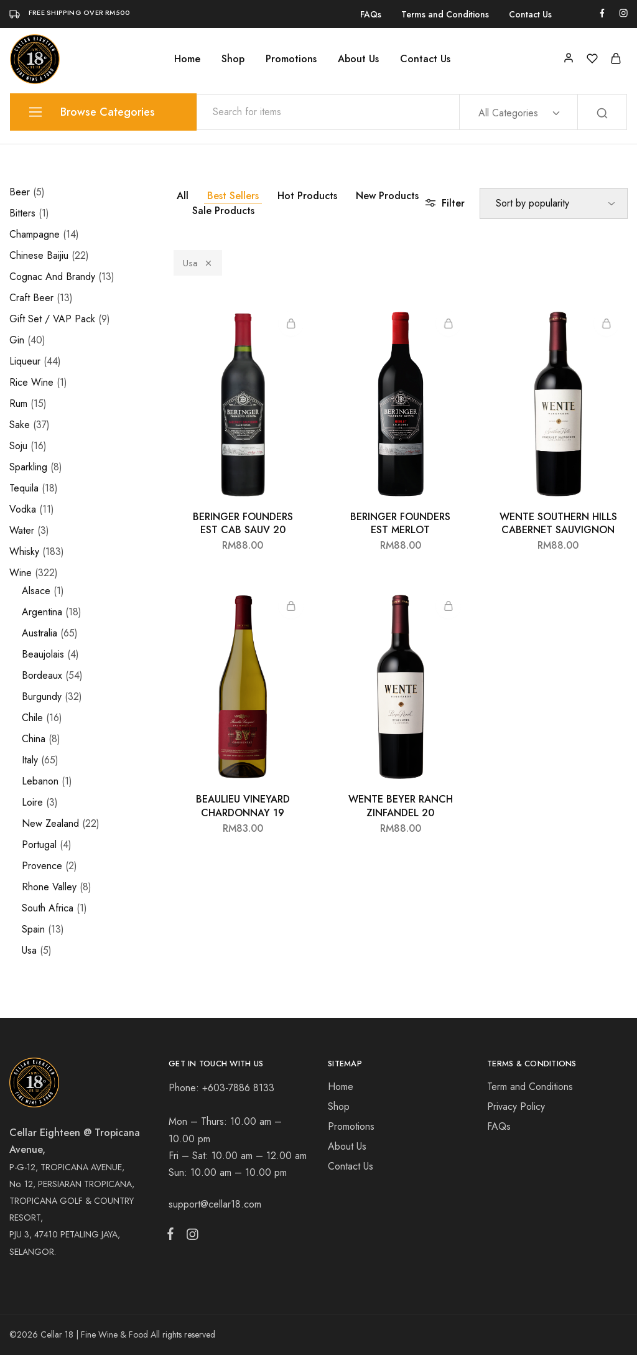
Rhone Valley (49, 887)
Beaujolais (43, 654)
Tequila (24, 488)
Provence (42, 866)
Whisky (24, 551)
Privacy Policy (516, 1106)
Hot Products (307, 196)
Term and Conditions (530, 1086)
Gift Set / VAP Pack (52, 319)
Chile (32, 717)
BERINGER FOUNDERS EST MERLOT (400, 523)
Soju (18, 446)
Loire (32, 802)
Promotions (291, 59)
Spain (33, 929)
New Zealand (50, 823)
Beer (19, 192)
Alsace (36, 591)
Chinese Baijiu (38, 255)
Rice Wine (31, 382)
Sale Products (223, 210)
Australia (39, 633)
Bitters (22, 213)
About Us (358, 59)
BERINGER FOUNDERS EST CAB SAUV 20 (243, 523)
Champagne (34, 234)
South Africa (47, 908)
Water (21, 530)
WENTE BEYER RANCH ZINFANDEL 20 (400, 805)
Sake (19, 424)
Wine (20, 573)
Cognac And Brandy (52, 276)
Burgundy (42, 696)
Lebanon (40, 781)
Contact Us (530, 14)
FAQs (370, 14)
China (33, 739)
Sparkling (28, 467)
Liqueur (24, 361)
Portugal (39, 844)
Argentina (42, 612)
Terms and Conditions (445, 14)
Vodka (22, 509)
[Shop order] (554, 203)
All (182, 196)
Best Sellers (233, 196)
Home (187, 59)
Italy (30, 760)
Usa (198, 263)
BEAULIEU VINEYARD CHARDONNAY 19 (243, 805)
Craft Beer (31, 298)
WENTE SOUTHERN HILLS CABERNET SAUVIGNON (558, 523)
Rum (18, 403)
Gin (16, 340)
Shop (232, 59)
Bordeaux (42, 675)
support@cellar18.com (215, 1204)
